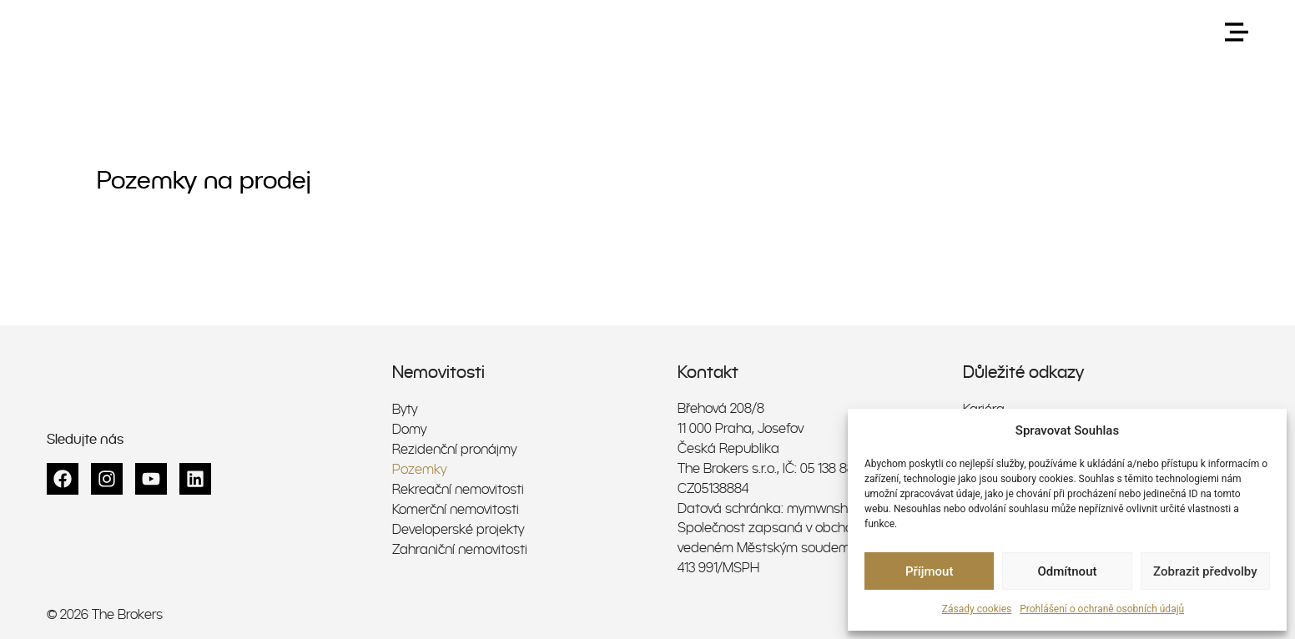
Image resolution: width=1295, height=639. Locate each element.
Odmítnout (1067, 571)
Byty (404, 408)
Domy (409, 428)
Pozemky (419, 468)
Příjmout (929, 571)
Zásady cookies (976, 609)
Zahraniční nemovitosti (459, 548)
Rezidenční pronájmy (454, 448)
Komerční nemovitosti (455, 508)
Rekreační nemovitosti (458, 488)
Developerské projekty (458, 528)
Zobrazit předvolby (1205, 571)
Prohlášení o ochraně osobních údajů (1102, 609)
